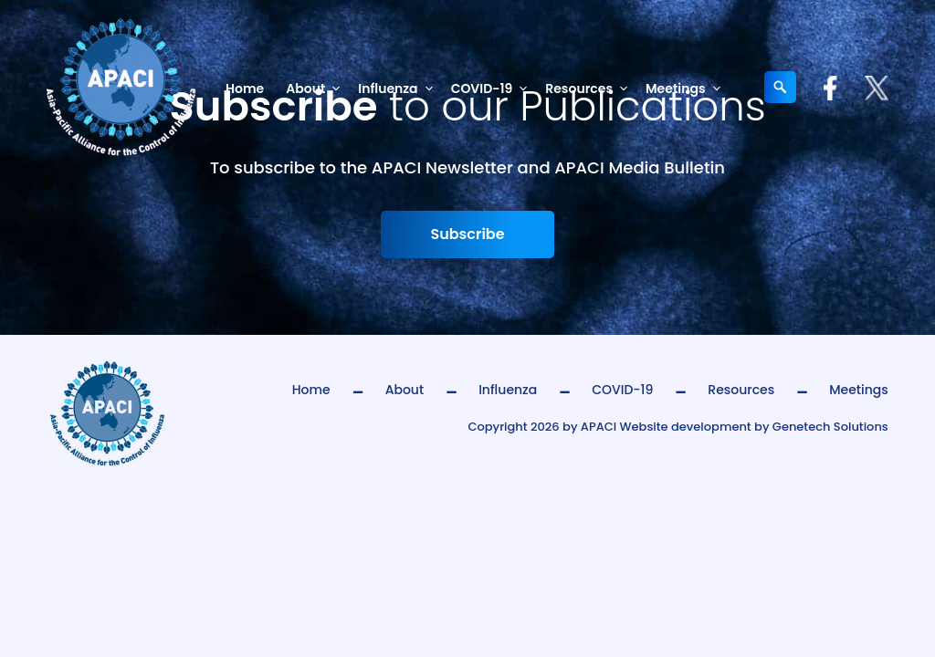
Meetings (687, 89)
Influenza (398, 89)
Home (245, 88)
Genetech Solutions (830, 426)
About (316, 89)
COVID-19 (493, 89)
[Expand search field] (780, 87)
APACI (598, 426)
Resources (590, 89)
